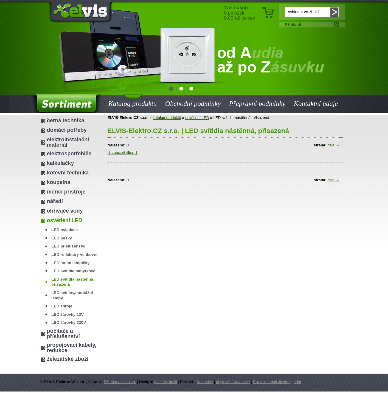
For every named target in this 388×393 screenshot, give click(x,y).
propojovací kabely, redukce (71, 347)
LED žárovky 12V (67, 314)
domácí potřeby (67, 130)
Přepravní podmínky (257, 103)
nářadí (55, 201)
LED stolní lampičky (70, 263)
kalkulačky (60, 163)
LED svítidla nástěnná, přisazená (72, 282)
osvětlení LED (197, 117)
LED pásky (61, 238)
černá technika (65, 120)
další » (333, 145)
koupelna (58, 182)
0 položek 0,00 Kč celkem (240, 13)
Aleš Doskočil (165, 382)
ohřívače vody (65, 211)
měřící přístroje (66, 192)
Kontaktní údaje (316, 103)
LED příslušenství (68, 246)
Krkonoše (205, 382)
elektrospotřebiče (69, 154)
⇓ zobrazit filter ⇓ (122, 152)
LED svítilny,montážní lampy (72, 295)
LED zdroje (62, 306)
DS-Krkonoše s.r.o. (120, 382)
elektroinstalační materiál (68, 142)
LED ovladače (64, 230)
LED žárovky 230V (68, 322)
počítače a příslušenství (63, 333)
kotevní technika (68, 173)
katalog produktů (167, 117)
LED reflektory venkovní (74, 254)
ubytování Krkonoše (233, 382)
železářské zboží (67, 359)
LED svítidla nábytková (73, 271)
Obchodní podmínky (193, 103)
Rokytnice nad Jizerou (271, 382)
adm (297, 382)
